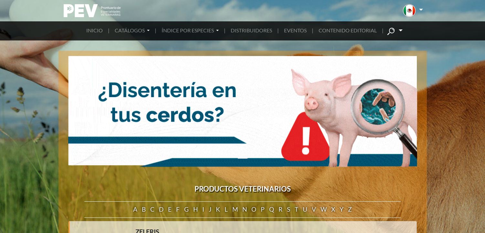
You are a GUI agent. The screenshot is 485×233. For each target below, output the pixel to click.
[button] (413, 11)
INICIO (94, 30)
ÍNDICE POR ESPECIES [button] (188, 30)
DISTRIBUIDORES (251, 30)
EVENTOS (295, 30)
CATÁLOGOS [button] (130, 30)
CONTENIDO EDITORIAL (348, 30)
